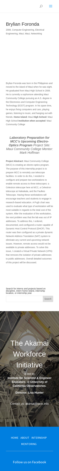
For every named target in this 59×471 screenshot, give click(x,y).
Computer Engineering (23, 30)
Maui (21, 33)
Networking (36, 33)
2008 (8, 30)
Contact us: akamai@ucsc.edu (29, 403)
